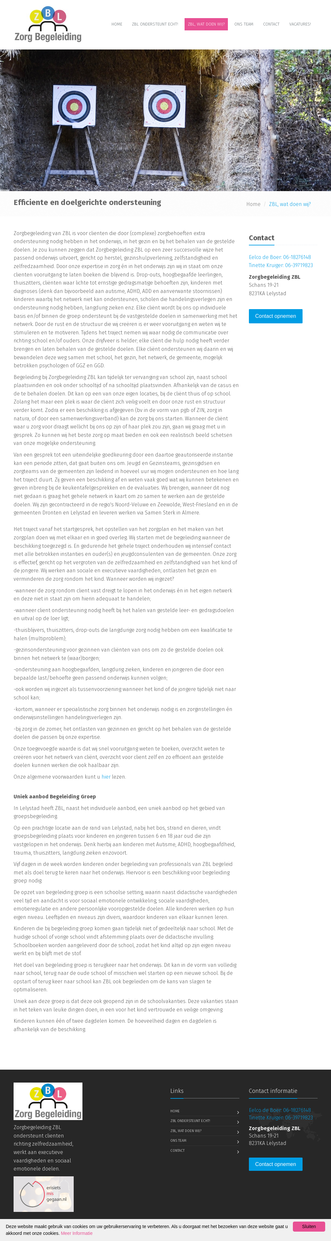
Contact (271, 24)
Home (117, 24)
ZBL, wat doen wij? (206, 24)
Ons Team (243, 24)
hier (106, 777)
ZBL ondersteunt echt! (155, 24)
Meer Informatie (76, 1233)
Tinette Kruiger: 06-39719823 (281, 265)
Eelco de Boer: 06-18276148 (280, 257)
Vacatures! (300, 24)
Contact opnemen (275, 316)
